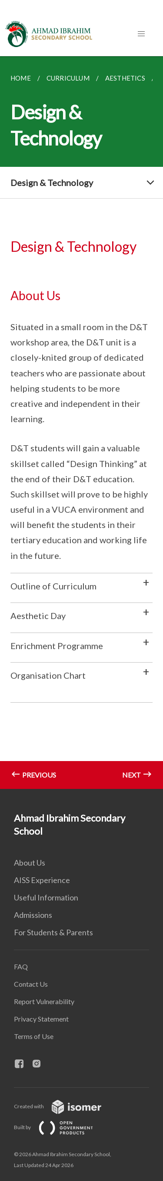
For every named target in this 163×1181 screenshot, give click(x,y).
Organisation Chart (48, 675)
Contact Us (31, 984)
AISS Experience (42, 880)
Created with (64, 1106)
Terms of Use (33, 1036)
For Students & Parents (53, 932)
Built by (60, 1127)
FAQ (21, 966)
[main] (81, 422)
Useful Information (46, 897)
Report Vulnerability (44, 1001)
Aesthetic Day (38, 615)
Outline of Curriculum (53, 586)
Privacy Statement (41, 1019)
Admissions (33, 915)
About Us (29, 862)
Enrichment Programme (56, 645)
